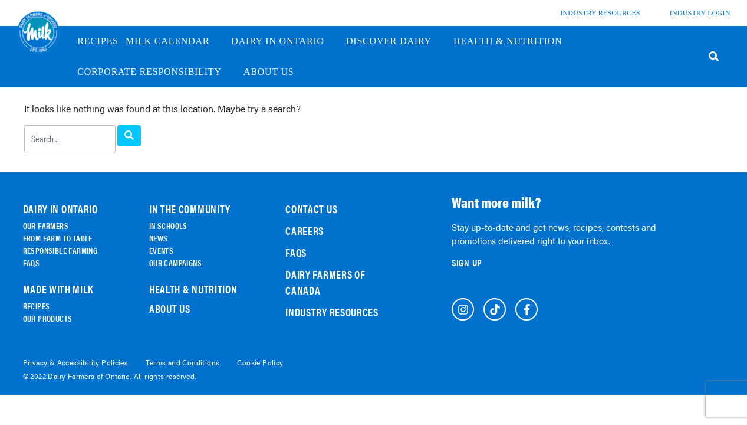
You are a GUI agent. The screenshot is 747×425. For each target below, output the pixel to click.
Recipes (98, 41)
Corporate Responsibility (156, 72)
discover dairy (396, 41)
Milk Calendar (175, 41)
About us (276, 72)
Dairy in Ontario (285, 41)
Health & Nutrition (515, 41)
